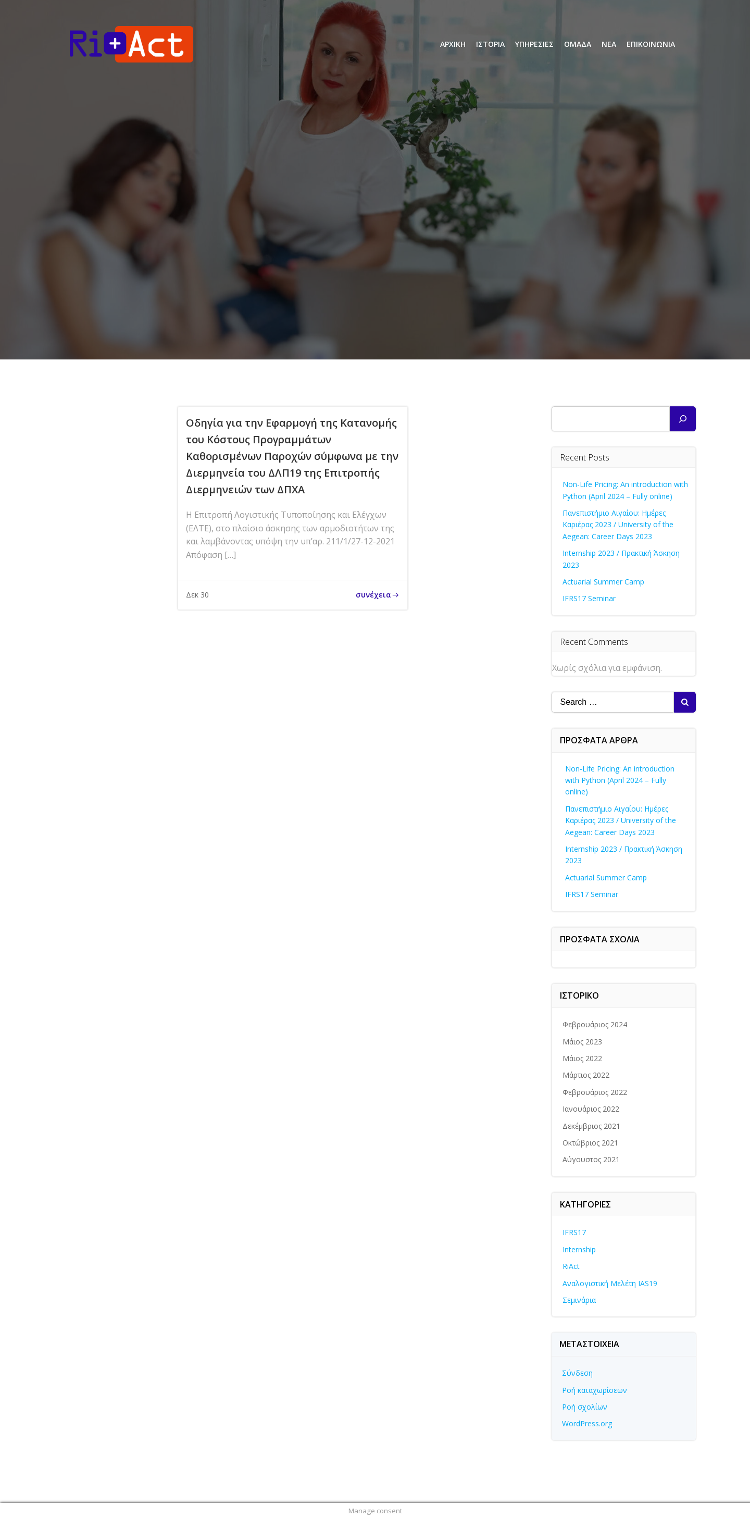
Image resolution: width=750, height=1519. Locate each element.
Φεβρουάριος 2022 (594, 1092)
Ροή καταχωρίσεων (594, 1390)
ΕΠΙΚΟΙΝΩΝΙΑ (651, 44)
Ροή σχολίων (584, 1407)
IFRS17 (574, 1232)
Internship (579, 1249)
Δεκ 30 (197, 595)
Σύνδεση (577, 1373)
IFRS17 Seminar (589, 598)
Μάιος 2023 (582, 1042)
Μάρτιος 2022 (585, 1075)
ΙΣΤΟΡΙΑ (490, 44)
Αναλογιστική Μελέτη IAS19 (609, 1283)
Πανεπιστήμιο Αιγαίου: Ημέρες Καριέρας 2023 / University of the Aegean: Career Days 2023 (617, 524)
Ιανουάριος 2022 (590, 1109)
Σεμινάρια (579, 1300)
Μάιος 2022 (582, 1058)
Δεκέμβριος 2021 (591, 1126)
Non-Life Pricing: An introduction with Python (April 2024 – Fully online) (619, 780)
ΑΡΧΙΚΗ (453, 44)
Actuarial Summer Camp (603, 582)
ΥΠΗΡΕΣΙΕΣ (534, 44)
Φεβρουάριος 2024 (594, 1024)
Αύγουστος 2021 (591, 1159)
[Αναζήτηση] (683, 418)
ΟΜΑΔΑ (577, 44)
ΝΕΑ (609, 44)
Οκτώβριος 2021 (590, 1143)
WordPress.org (587, 1423)
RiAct (571, 1266)
